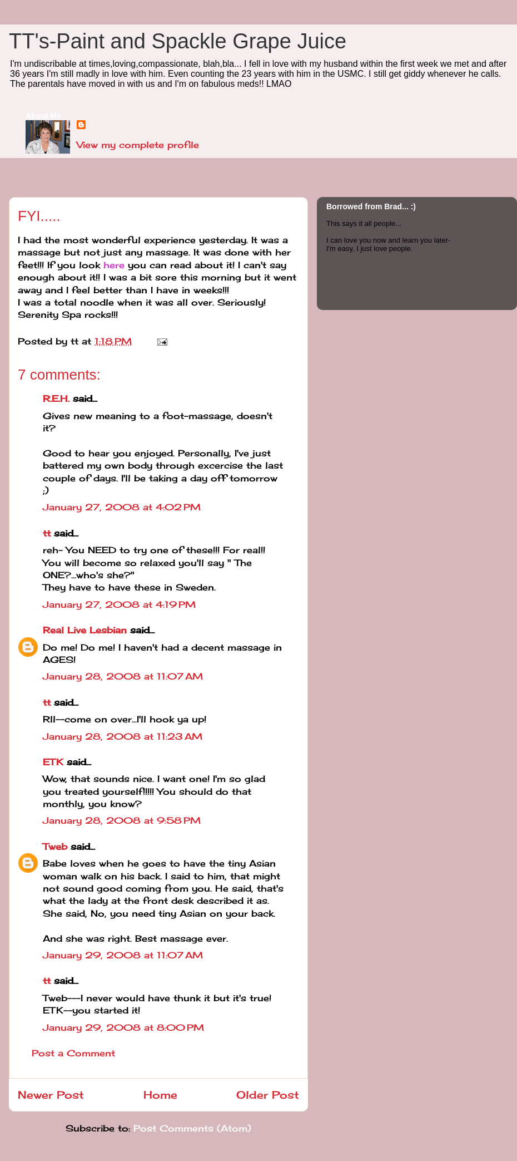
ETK (53, 762)
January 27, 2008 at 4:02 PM (122, 507)
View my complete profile (138, 144)
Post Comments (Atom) (192, 1128)
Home (160, 1094)
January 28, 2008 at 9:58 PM (122, 820)
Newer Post (51, 1094)
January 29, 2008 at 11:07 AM (123, 955)
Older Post (267, 1094)
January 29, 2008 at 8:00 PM (123, 1027)
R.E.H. (56, 398)
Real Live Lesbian (85, 630)
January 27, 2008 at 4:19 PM (119, 604)
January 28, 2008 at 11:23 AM (122, 736)
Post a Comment (73, 1053)
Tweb (55, 846)
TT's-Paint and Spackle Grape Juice (177, 41)
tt (47, 533)
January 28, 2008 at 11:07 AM (123, 676)
